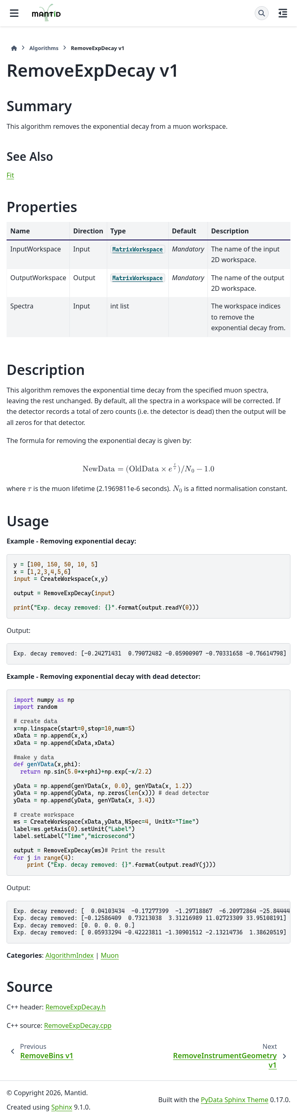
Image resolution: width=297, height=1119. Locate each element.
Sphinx (61, 1107)
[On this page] (282, 13)
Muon (110, 955)
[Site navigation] (14, 13)
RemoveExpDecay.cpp (77, 1025)
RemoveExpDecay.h (75, 1007)
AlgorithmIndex (69, 955)
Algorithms (43, 48)
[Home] (14, 48)
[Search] (262, 13)
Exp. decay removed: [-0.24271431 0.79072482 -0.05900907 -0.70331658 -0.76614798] (150, 653)
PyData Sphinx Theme (234, 1099)
